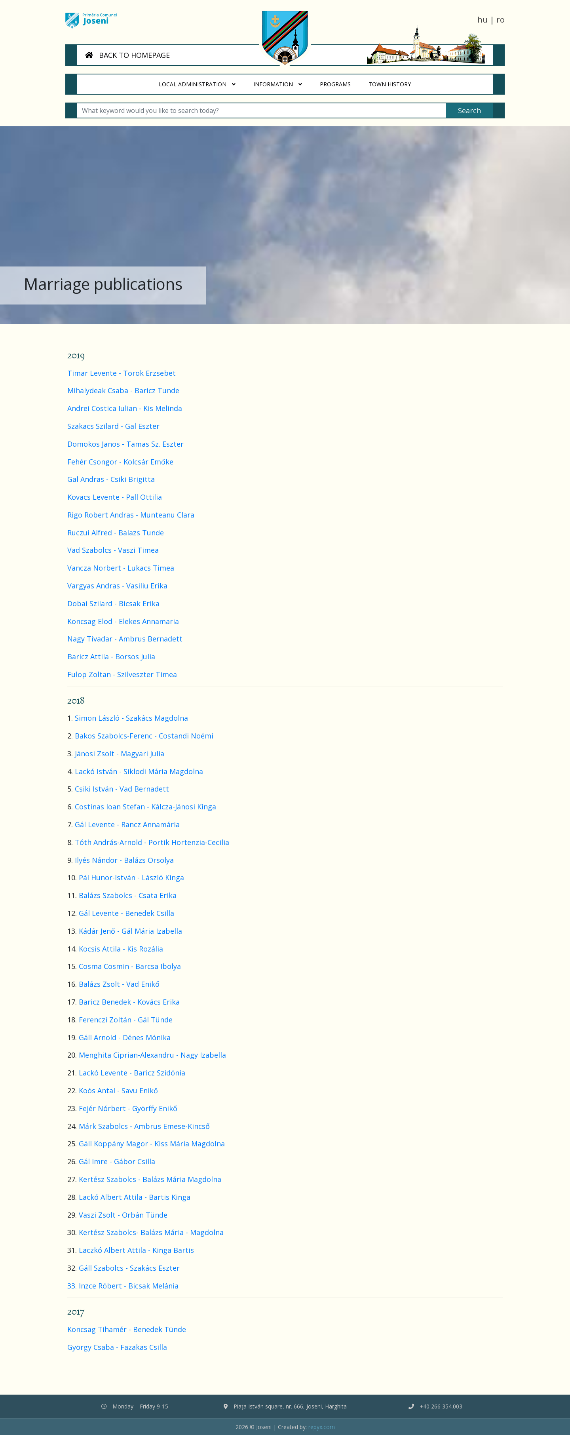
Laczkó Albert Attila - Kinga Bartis (138, 1250)
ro (500, 19)
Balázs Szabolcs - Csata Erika (128, 895)
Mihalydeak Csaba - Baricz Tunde (123, 390)
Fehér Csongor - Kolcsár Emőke (120, 461)
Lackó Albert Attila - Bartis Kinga (134, 1197)
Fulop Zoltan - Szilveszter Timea (122, 674)
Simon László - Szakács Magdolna (131, 718)
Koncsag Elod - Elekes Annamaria (123, 621)
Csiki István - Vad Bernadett (122, 789)
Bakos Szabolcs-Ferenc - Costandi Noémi (144, 735)
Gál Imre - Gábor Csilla (117, 1161)
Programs (339, 81)
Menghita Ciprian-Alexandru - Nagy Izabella (152, 1055)
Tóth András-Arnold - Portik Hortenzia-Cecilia (152, 842)
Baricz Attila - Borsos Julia (111, 656)
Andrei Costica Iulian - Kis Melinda (124, 408)
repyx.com (321, 1427)
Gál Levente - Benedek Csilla (126, 913)
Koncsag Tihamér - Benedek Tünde (126, 1329)
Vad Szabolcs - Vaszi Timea (113, 550)
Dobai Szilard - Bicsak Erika (113, 603)
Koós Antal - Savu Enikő (118, 1090)
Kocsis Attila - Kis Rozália (121, 948)
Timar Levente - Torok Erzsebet (121, 373)
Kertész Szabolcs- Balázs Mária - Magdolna (151, 1232)
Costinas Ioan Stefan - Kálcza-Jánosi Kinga (145, 806)
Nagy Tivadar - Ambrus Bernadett (124, 638)
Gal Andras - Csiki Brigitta (111, 479)
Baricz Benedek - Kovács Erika (129, 1002)
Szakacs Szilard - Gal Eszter (113, 426)
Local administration (197, 84)
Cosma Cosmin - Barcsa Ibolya (130, 966)
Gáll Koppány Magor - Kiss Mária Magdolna (152, 1143)
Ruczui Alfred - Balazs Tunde (115, 532)
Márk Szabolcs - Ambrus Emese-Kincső (144, 1126)
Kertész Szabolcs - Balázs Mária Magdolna (150, 1179)
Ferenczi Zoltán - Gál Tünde (126, 1019)
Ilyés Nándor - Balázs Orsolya (124, 860)
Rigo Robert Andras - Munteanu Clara (130, 515)
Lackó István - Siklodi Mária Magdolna (139, 771)
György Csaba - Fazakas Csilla (117, 1347)
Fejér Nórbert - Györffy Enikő (128, 1108)
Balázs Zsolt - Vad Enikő (119, 984)
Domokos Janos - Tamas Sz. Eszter (125, 444)
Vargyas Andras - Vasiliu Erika (117, 585)
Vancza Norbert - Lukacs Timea (120, 568)
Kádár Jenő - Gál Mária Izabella (130, 931)
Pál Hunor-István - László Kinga (131, 877)
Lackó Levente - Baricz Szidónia (132, 1072)
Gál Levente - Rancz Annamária (127, 824)
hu (482, 19)
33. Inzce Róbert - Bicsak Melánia (123, 1285)
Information (278, 84)
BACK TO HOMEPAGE (127, 55)
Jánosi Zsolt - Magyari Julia (119, 753)
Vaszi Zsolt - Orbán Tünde (123, 1215)
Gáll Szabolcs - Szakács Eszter (129, 1268)
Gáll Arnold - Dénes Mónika (125, 1037)
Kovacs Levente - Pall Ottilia (114, 497)
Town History (394, 81)
